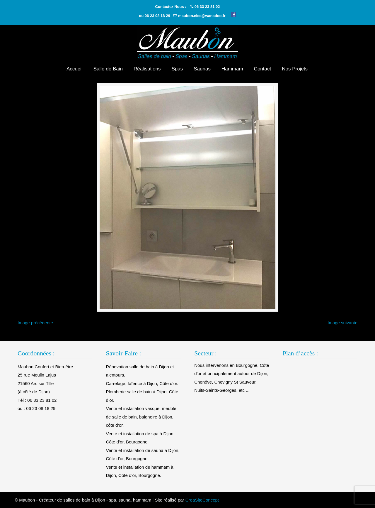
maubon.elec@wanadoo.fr (201, 15)
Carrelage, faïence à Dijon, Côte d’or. (142, 383)
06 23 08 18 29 (157, 15)
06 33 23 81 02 (207, 6)
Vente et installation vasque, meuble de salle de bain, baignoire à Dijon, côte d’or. (141, 417)
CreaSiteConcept (202, 499)
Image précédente (35, 322)
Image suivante (342, 322)
